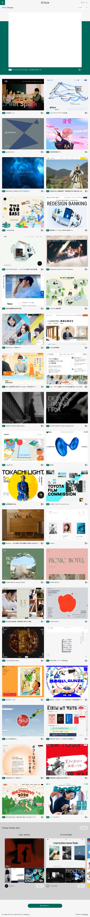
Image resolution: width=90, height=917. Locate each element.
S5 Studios (85, 914)
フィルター (80, 7)
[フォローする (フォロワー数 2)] (40, 886)
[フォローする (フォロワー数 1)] (81, 886)
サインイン (84, 2)
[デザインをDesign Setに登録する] (80, 69)
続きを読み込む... (45, 905)
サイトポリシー (26, 914)
